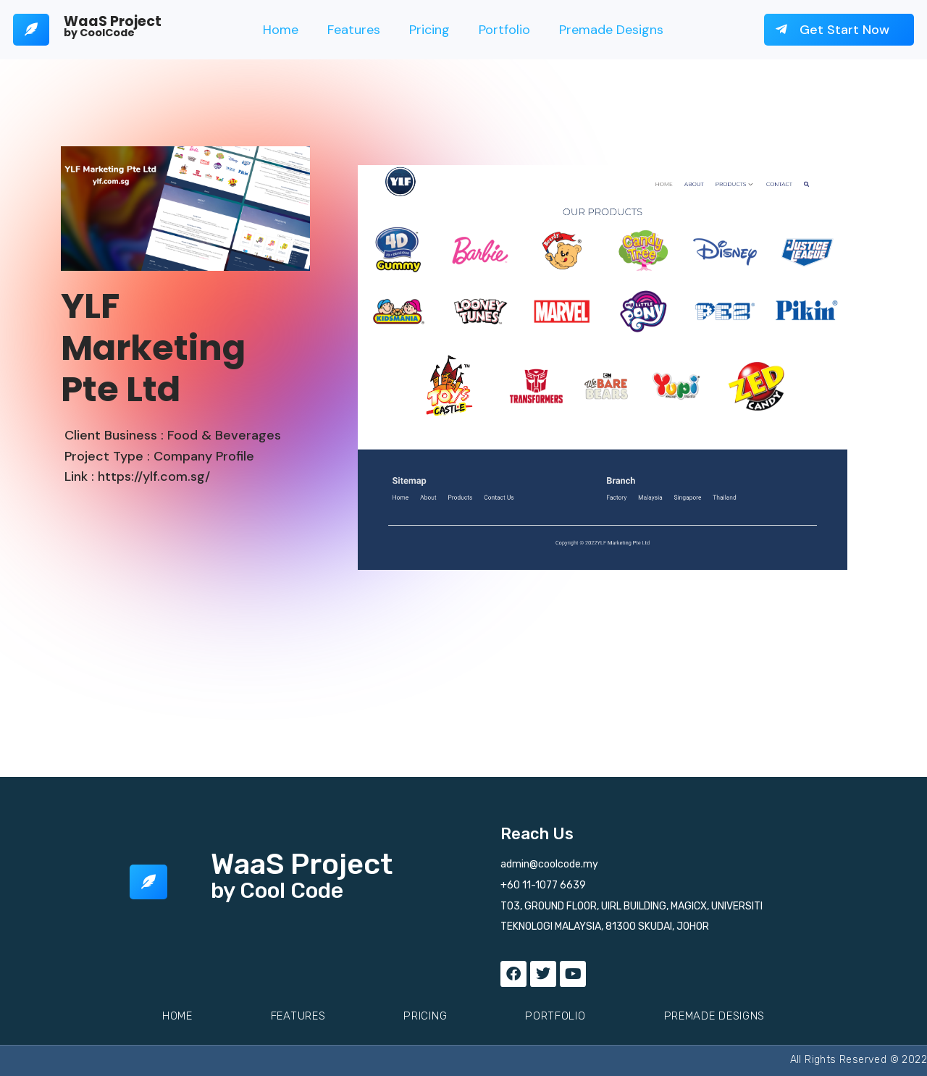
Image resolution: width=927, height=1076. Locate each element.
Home (280, 29)
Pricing (429, 29)
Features (353, 29)
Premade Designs (611, 29)
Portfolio (504, 29)
